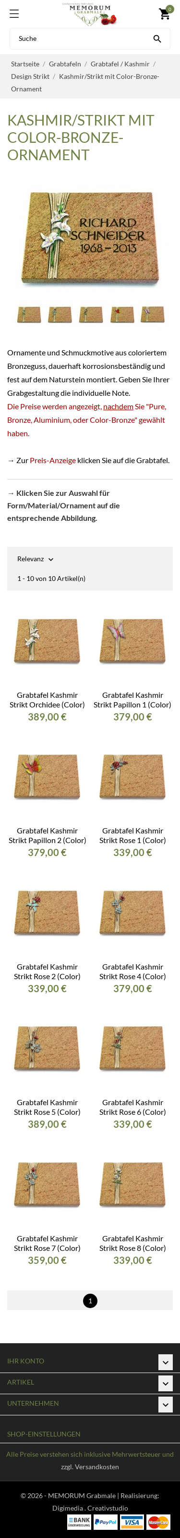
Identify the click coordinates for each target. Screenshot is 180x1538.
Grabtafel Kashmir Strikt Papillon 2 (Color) (47, 835)
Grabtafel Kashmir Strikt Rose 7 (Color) (47, 1243)
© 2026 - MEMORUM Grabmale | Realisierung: (90, 1495)
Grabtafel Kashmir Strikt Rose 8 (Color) (132, 1243)
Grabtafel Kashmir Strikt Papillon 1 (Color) (132, 699)
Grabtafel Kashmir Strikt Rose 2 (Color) (47, 971)
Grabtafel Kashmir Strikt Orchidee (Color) (47, 699)
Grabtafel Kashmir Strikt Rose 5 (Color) (47, 1106)
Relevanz (30, 560)
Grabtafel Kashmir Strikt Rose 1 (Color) (132, 835)
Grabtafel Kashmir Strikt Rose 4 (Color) (132, 971)
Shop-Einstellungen (44, 1434)
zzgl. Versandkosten (90, 1466)
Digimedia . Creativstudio (90, 1508)
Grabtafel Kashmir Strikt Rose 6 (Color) (132, 1106)
